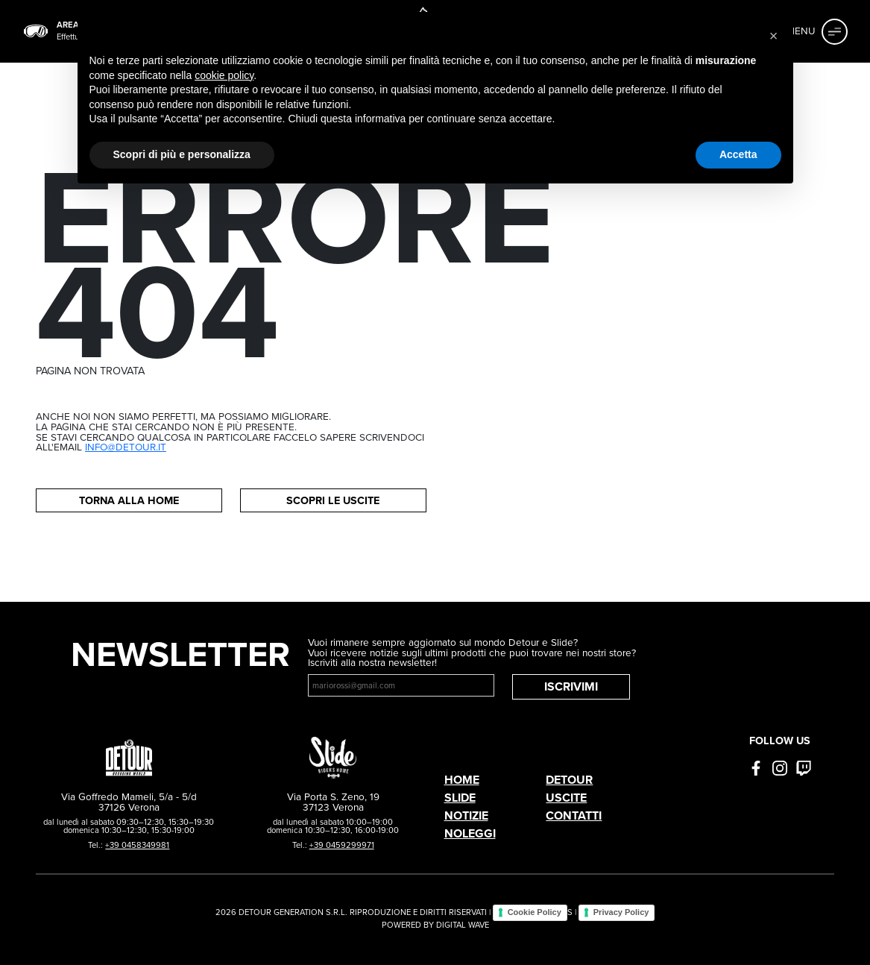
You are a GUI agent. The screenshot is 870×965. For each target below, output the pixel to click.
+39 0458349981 (137, 845)
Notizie (466, 815)
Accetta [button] (738, 154)
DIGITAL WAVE (462, 925)
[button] (774, 36)
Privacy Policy (621, 912)
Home (461, 779)
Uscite (566, 797)
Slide (460, 797)
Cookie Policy (534, 912)
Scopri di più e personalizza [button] (181, 154)
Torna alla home (129, 500)
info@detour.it (125, 446)
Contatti (574, 815)
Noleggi (470, 833)
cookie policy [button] (224, 75)
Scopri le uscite (332, 500)
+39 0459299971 (341, 845)
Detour (569, 779)
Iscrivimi (571, 686)
